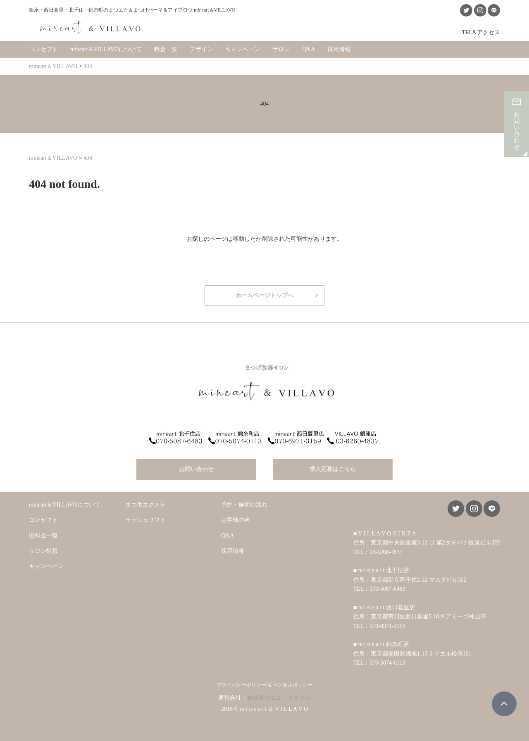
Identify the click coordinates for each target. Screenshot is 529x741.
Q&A (308, 49)
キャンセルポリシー (290, 685)
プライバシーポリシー (241, 685)
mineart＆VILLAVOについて (106, 49)
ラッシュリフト (145, 520)
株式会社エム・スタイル (279, 698)
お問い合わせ (196, 469)
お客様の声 (235, 520)
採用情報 (338, 49)
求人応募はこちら (333, 469)
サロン (281, 49)
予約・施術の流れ (244, 505)
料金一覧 (165, 49)
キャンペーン (242, 49)
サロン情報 (43, 551)
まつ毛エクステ (145, 505)
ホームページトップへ (264, 295)
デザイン (201, 49)
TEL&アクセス (481, 32)
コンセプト (43, 49)
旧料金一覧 (43, 536)
